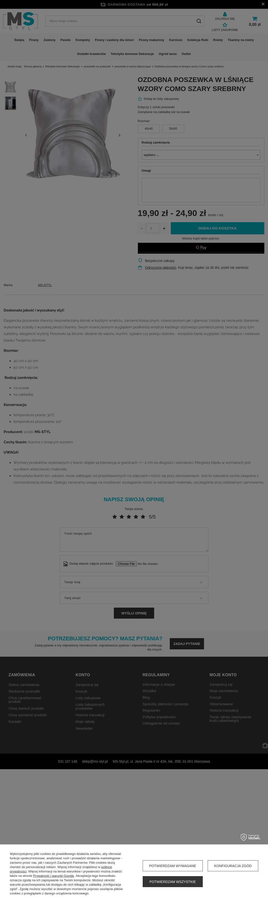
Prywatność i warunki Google (53, 876)
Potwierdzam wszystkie (173, 882)
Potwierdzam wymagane (172, 866)
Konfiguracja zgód (233, 866)
